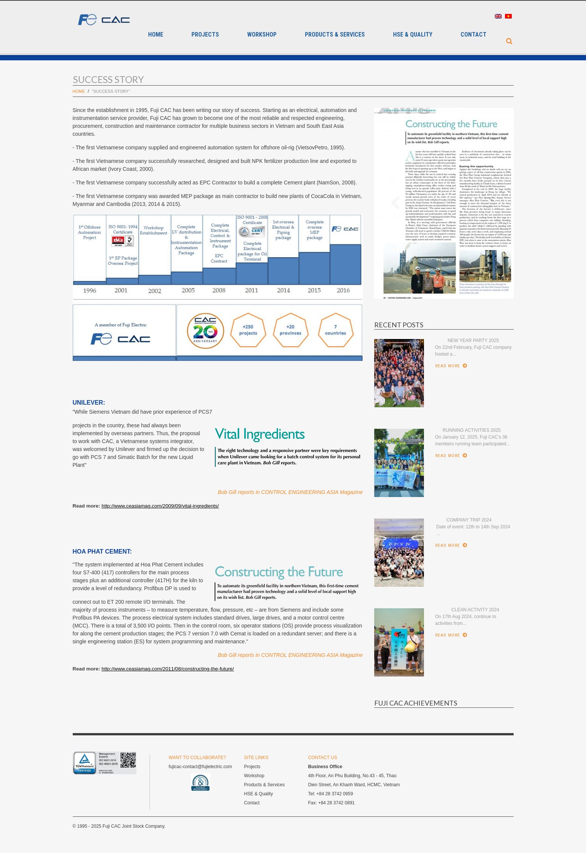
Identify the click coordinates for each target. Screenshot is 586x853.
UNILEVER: (89, 402)
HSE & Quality (258, 793)
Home (155, 34)
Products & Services (335, 34)
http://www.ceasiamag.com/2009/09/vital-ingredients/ (160, 506)
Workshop (262, 34)
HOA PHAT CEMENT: (102, 551)
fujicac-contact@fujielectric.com (200, 766)
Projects (205, 34)
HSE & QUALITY (412, 34)
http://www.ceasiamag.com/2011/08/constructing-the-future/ (168, 669)
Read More (447, 366)
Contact (474, 34)
